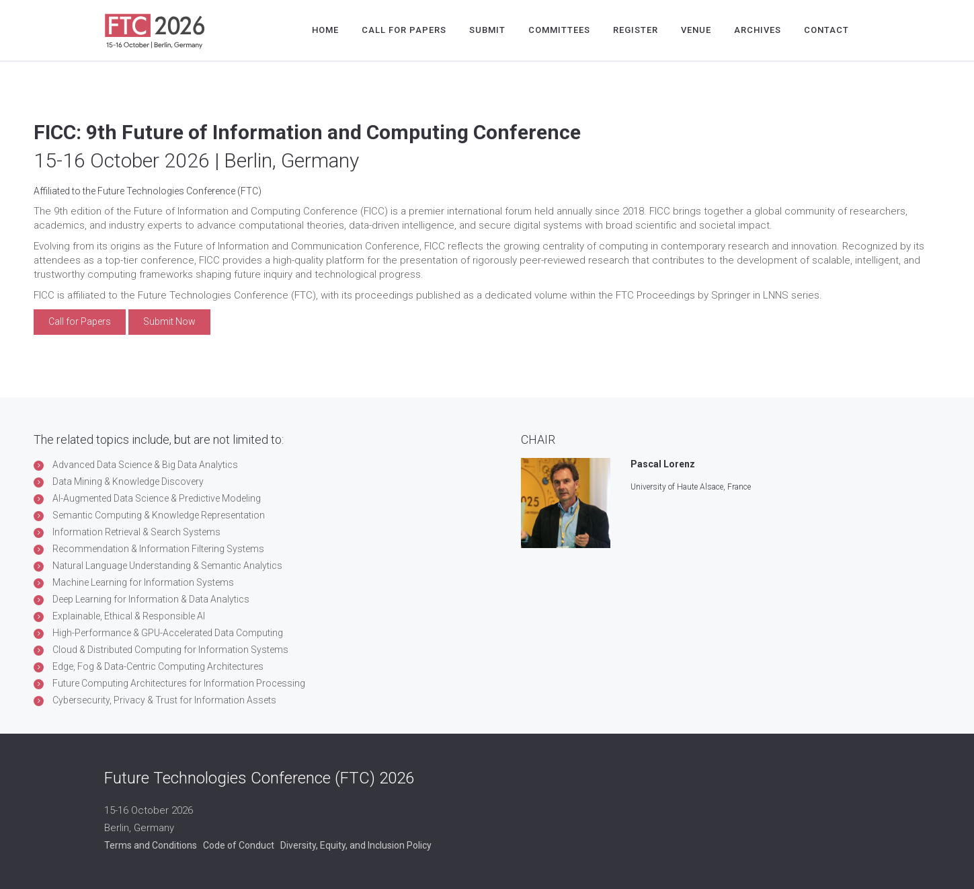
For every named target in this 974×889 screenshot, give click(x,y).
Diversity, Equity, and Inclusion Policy (356, 845)
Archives (757, 30)
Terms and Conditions (150, 845)
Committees (559, 30)
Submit (487, 30)
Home (325, 30)
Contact (826, 30)
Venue (696, 30)
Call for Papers (404, 30)
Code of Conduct (238, 845)
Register (635, 30)
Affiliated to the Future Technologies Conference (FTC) (147, 190)
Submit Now (169, 321)
